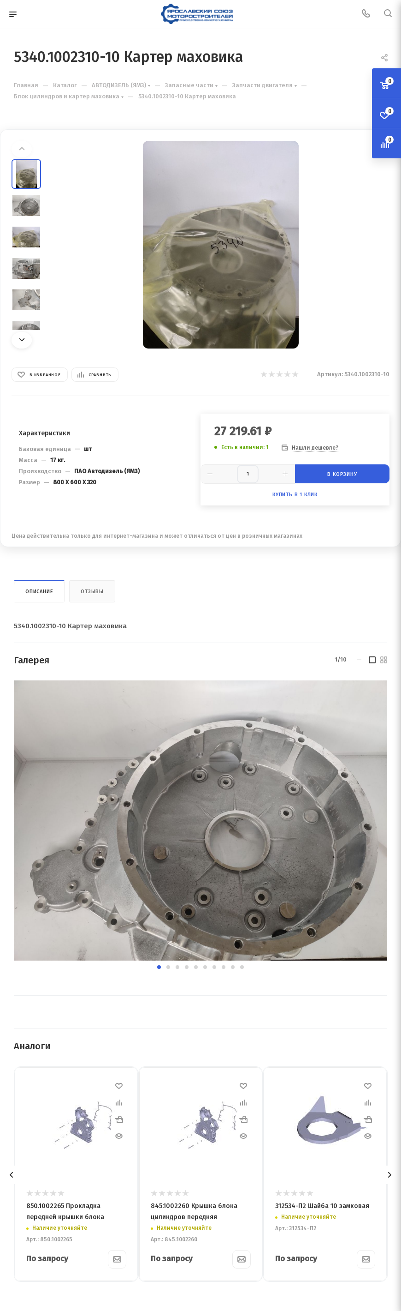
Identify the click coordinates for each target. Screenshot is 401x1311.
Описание (39, 592)
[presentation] (11, 1175)
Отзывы (92, 592)
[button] (159, 967)
